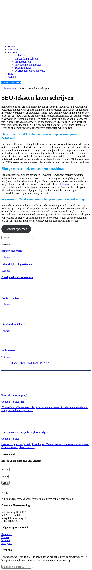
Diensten (13, 52)
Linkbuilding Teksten (26, 58)
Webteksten (21, 55)
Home (11, 46)
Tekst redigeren (23, 67)
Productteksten (23, 61)
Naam (4, 476)
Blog (10, 73)
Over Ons (13, 49)
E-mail (5, 469)
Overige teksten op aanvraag (30, 70)
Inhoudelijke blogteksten (28, 64)
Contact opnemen (16, 229)
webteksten (62, 184)
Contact (12, 76)
